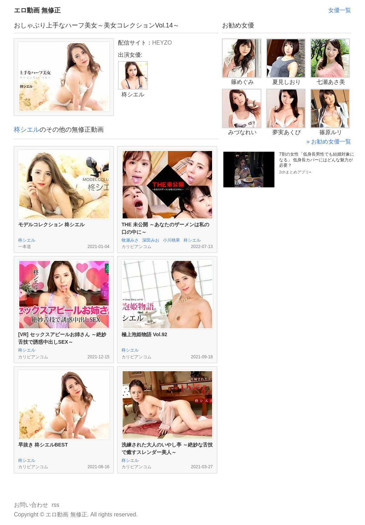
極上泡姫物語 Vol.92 (144, 334)
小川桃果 (171, 240)
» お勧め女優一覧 (329, 141)
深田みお (150, 240)
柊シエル (27, 129)
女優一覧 (339, 10)
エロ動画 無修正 (37, 10)
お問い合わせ (31, 505)
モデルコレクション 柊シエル (51, 224)
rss (55, 505)
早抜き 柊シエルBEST (43, 445)
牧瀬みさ (130, 240)
